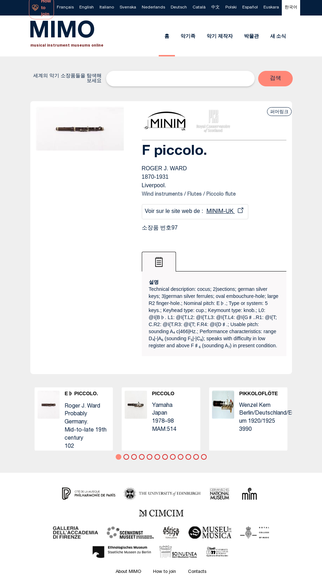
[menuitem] (65, 8)
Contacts (197, 572)
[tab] (159, 261)
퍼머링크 (279, 111)
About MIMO (128, 572)
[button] (275, 78)
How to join (164, 572)
